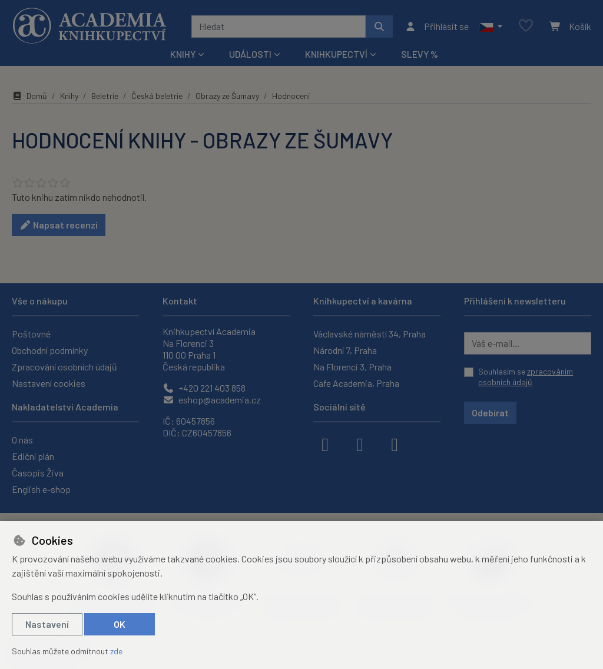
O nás (22, 439)
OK (119, 624)
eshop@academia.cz (212, 399)
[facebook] (325, 443)
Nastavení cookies (48, 383)
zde (116, 651)
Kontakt (180, 300)
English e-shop (41, 489)
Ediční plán (33, 456)
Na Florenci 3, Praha (352, 366)
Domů (29, 96)
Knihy (69, 96)
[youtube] (394, 443)
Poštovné (31, 333)
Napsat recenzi (58, 224)
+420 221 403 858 (204, 387)
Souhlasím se (525, 376)
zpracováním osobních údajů (525, 376)
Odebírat (490, 412)
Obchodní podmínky (50, 350)
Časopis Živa (38, 472)
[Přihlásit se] (437, 26)
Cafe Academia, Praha (356, 383)
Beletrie (104, 96)
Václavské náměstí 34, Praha (369, 333)
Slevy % (419, 53)
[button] (490, 26)
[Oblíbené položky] (526, 26)
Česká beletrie (157, 96)
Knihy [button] (183, 53)
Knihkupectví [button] (336, 53)
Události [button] (250, 53)
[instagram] (360, 443)
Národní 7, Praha (345, 350)
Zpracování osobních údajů (64, 366)
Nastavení (47, 624)
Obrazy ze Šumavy (227, 96)
